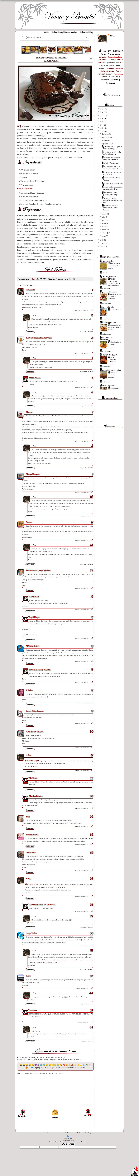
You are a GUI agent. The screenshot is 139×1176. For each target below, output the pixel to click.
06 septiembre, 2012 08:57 (86, 969)
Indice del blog (86, 32)
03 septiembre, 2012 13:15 (84, 661)
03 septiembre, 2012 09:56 (84, 609)
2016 (102, 119)
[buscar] (56, 37)
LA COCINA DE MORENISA (106, 338)
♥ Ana (33, 315)
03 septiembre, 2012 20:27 (84, 723)
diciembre (105, 134)
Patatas (102, 68)
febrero (104, 233)
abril (103, 226)
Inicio (46, 32)
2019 (102, 109)
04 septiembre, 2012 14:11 (84, 788)
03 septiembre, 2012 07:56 (86, 564)
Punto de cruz (118, 74)
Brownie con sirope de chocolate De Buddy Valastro (110, 208)
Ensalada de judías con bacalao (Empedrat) (114, 296)
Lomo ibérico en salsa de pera (112, 183)
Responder (30, 331)
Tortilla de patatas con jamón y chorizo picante (114, 266)
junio (104, 220)
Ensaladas (103, 59)
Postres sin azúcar (107, 71)
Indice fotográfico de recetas (64, 32)
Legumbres (110, 62)
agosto (104, 214)
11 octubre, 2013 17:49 (85, 1022)
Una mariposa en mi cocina (110, 370)
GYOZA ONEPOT (114, 310)
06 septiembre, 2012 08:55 (86, 927)
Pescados (110, 68)
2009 (102, 246)
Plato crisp (119, 68)
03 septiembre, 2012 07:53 (86, 467)
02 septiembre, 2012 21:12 (84, 353)
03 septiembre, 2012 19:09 (84, 703)
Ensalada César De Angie (111, 163)
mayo (104, 223)
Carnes (111, 54)
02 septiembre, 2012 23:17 (84, 492)
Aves (109, 50)
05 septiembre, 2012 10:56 (84, 870)
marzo (104, 230)
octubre (105, 140)
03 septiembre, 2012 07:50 (86, 406)
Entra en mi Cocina (107, 307)
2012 (102, 131)
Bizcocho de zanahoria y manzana (112, 375)
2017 (102, 115)
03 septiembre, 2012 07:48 (86, 371)
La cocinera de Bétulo (108, 276)
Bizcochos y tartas (63, 279)
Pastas (118, 65)
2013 (102, 128)
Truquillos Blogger (110, 95)
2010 (102, 243)
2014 (102, 125)
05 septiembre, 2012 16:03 (84, 896)
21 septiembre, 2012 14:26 (86, 1004)
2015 (102, 122)
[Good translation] (64, 1144)
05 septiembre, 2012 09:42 (84, 844)
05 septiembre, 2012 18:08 (84, 911)
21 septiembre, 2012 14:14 (84, 988)
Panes (111, 65)
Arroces (102, 51)
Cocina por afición (106, 261)
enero (104, 236)
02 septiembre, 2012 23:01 (84, 441)
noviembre (106, 137)
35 (91, 58)
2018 (102, 112)
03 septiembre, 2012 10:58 (84, 638)
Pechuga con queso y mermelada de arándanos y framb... (112, 200)
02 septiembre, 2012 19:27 (84, 310)
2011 (101, 240)
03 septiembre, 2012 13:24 (84, 682)
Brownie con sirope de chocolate (55, 59)
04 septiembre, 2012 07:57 (84, 770)
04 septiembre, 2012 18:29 (84, 808)
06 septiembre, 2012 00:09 (84, 946)
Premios (109, 74)
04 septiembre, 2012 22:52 (84, 826)
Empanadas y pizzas (115, 57)
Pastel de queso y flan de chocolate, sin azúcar (111, 159)
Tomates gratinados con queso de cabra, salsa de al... (112, 188)
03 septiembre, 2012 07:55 (86, 516)
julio (103, 217)
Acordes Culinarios (107, 385)
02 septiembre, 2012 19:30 (86, 331)
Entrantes (112, 59)
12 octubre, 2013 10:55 (87, 1041)
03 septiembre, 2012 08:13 (84, 588)
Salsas (104, 76)
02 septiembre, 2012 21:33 (84, 387)
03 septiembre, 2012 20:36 (84, 747)
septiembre (106, 143)
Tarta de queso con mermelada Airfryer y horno (114, 327)
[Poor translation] (71, 1144)
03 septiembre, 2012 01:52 (84, 540)
